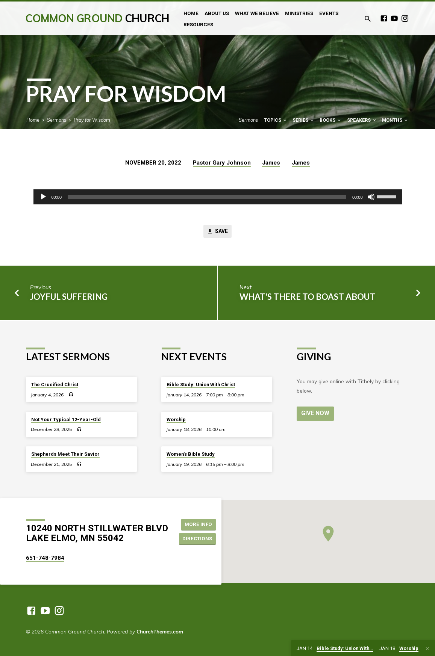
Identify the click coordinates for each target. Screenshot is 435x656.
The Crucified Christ (54, 385)
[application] (217, 196)
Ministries (299, 13)
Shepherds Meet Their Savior (65, 454)
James (271, 162)
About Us (217, 13)
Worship (176, 419)
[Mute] (371, 197)
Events (328, 13)
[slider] (207, 197)
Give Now (315, 413)
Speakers (362, 120)
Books (331, 120)
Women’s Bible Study (191, 454)
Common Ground (97, 18)
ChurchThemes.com (159, 631)
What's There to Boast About (307, 297)
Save (217, 232)
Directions (198, 539)
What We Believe (257, 13)
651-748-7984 (45, 558)
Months (395, 120)
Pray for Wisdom (92, 120)
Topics (276, 120)
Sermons (56, 120)
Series (304, 120)
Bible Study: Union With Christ (201, 385)
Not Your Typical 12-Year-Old (66, 419)
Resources (198, 24)
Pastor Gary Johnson (222, 162)
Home (191, 13)
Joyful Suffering (69, 297)
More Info (199, 524)
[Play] (43, 197)
